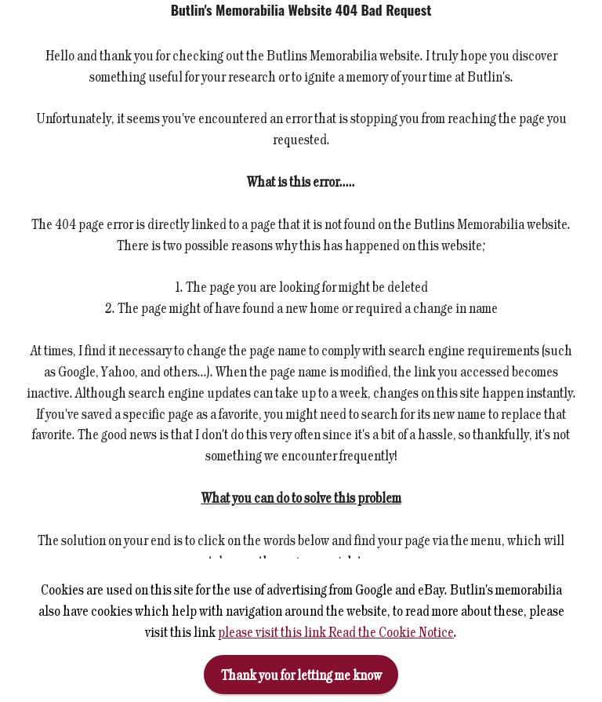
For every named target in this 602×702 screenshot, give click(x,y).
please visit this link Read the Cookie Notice (336, 631)
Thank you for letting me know (301, 674)
